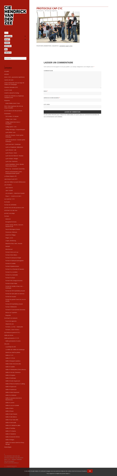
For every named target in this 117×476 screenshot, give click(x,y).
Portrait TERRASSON (11, 307)
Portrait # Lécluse (10, 278)
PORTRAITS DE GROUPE (10, 318)
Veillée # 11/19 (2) (10, 358)
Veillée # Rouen (9, 411)
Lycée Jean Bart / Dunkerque (13, 144)
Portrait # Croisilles (10, 263)
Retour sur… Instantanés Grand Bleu (15, 169)
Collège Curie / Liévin (10, 119)
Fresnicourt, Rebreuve (11, 232)
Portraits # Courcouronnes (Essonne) (15, 309)
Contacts (8, 52)
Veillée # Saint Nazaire (11, 414)
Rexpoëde (8, 315)
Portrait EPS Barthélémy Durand (14, 304)
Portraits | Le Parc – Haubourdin (14, 327)
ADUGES (6, 74)
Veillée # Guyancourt (10, 386)
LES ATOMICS (8, 185)
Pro (6, 49)
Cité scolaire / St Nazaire (12, 116)
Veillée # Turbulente (10, 434)
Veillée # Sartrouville (10, 422)
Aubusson (8, 219)
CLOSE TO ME (8, 90)
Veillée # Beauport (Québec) (12, 361)
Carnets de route (8, 80)
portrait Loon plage (9, 213)
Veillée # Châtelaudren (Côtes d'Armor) (15, 369)
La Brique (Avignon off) (10, 176)
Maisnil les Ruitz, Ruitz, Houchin (13, 243)
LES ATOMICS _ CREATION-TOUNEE (15, 193)
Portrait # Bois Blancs (11, 255)
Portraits (6, 216)
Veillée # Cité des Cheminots (13, 372)
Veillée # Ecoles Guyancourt (12, 381)
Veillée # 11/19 (9, 355)
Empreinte (7, 100)
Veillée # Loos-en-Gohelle (12, 405)
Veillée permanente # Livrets (13, 341)
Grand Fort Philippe (10, 235)
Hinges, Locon (9, 238)
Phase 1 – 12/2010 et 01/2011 (13, 196)
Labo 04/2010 (9, 187)
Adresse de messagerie (52, 98)
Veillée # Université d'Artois (12, 437)
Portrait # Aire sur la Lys (11, 252)
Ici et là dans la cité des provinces (13, 110)
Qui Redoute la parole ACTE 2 (12, 332)
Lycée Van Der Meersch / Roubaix (14, 156)
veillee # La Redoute (10, 395)
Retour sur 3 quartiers (11, 312)
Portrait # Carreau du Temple (13, 258)
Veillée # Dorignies (10, 375)
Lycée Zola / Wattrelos (11, 161)
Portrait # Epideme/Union (12, 266)
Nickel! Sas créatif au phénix (12, 352)
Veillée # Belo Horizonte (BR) (13, 364)
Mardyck (7, 246)
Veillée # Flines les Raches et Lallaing (15, 384)
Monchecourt (9, 249)
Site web (47, 104)
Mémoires (8, 46)
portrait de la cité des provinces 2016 (14, 207)
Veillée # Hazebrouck (10, 389)
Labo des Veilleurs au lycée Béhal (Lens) (14, 182)
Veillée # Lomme (9, 402)
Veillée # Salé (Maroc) (11, 417)
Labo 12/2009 (9, 190)
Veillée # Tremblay (10, 428)
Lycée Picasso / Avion (11, 153)
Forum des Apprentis (10, 321)
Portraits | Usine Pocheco (12, 329)
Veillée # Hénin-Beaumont (12, 392)
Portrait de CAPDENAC (10, 205)
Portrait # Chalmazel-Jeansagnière (14, 260)
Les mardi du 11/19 (9, 199)
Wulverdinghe (7, 447)
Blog (6, 33)
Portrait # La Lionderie (11, 272)
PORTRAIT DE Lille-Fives (10, 210)
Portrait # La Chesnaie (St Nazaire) (14, 269)
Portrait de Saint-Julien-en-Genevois (14, 293)
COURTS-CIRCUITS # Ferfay (11, 93)
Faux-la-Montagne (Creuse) (12, 229)
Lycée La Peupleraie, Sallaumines (14, 147)
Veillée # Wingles (9, 439)
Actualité (6, 71)
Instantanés (7, 113)
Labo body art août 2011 (11, 179)
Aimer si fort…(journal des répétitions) (14, 77)
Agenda (7, 43)
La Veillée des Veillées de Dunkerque (15, 349)
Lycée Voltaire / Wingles (11, 158)
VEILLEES (6, 344)
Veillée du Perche (8, 335)
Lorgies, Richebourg (10, 240)
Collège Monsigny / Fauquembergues (15, 129)
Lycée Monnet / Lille (10, 150)
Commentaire (48, 70)
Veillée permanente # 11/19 (11, 338)
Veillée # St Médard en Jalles (12, 425)
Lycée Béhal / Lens (10, 132)
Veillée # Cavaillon (10, 366)
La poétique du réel (10, 347)
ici (69, 473)
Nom (46, 91)
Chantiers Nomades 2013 (11, 87)
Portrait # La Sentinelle (11, 275)
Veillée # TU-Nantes (10, 431)
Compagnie (8, 36)
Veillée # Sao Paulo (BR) (11, 419)
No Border (7, 202)
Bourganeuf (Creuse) (10, 222)
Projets (7, 39)
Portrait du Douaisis (10, 296)
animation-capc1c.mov (65, 46)
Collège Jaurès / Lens (10, 126)
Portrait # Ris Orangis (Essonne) (13, 280)
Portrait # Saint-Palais (11, 283)
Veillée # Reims (9, 408)
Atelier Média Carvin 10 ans (12, 103)
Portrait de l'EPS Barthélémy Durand (15, 291)
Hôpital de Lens (9, 324)
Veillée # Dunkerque (10, 378)
